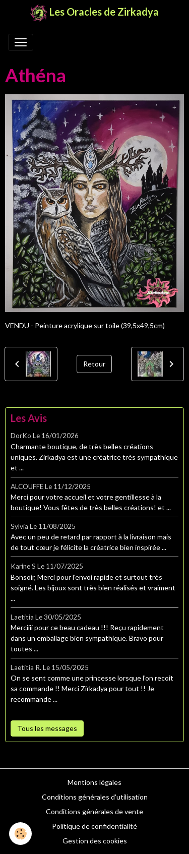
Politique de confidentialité (94, 826)
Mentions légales (94, 782)
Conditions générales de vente (94, 811)
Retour (94, 363)
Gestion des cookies (94, 840)
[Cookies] (20, 833)
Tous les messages (47, 728)
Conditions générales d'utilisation (95, 796)
